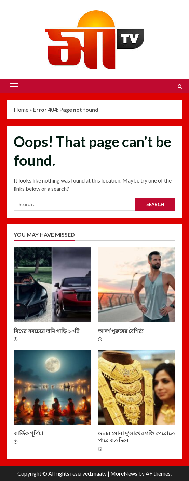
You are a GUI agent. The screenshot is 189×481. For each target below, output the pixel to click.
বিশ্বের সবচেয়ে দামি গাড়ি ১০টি (52, 284)
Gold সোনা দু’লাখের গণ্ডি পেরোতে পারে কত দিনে (137, 387)
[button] (14, 86)
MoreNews (123, 473)
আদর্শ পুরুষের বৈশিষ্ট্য (137, 284)
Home (21, 109)
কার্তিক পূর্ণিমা (52, 387)
